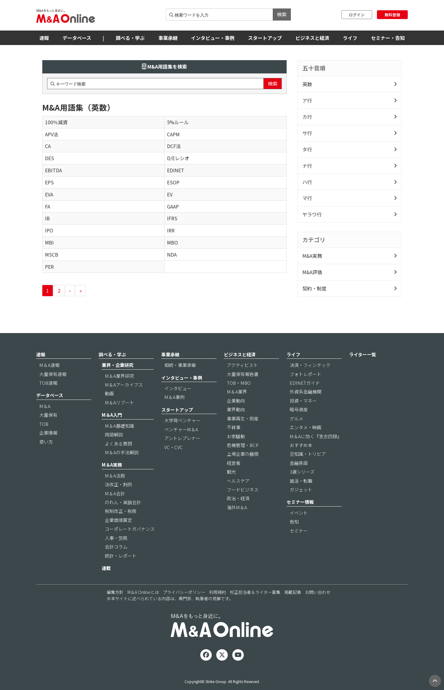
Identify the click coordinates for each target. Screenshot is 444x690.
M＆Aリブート (119, 402)
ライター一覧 (362, 354)
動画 (109, 393)
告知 (294, 521)
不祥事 (233, 427)
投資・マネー (303, 400)
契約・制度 (314, 288)
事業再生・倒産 (243, 418)
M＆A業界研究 (119, 376)
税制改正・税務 (121, 511)
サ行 (307, 133)
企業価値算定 (118, 520)
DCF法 (174, 146)
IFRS (172, 218)
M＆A (44, 406)
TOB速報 (48, 383)
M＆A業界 (237, 391)
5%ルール (178, 122)
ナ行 (307, 165)
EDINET (175, 170)
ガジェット (301, 489)
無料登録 (392, 15)
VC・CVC (173, 447)
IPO (49, 230)
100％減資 (56, 122)
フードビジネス (243, 489)
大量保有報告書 (243, 374)
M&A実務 (312, 255)
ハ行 (307, 182)
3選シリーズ (302, 471)
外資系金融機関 (305, 391)
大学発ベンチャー (182, 420)
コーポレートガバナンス (130, 529)
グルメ (296, 418)
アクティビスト (242, 365)
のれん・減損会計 (123, 502)
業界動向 (236, 409)
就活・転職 (301, 481)
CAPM (173, 134)
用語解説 (114, 434)
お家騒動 (236, 436)
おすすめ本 (301, 445)
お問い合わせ (317, 592)
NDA (172, 254)
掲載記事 (292, 592)
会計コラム (116, 546)
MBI (49, 242)
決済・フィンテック (310, 365)
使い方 (46, 442)
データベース (77, 37)
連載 (106, 568)
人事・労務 (116, 538)
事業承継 (168, 37)
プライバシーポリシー (184, 592)
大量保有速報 (52, 374)
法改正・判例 (118, 484)
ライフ (350, 37)
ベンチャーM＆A (181, 429)
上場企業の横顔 (243, 454)
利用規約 (217, 592)
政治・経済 (238, 498)
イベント (299, 513)
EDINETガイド (305, 383)
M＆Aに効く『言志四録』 (316, 436)
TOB (43, 424)
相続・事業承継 (180, 365)
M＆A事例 (174, 397)
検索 (282, 14)
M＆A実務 (112, 465)
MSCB (51, 254)
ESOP (173, 182)
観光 (231, 471)
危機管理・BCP (243, 445)
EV (169, 194)
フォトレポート (305, 374)
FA (47, 206)
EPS (49, 182)
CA (48, 146)
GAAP (173, 206)
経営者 (233, 463)
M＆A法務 (115, 475)
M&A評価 (312, 272)
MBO (172, 242)
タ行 (307, 149)
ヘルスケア (238, 481)
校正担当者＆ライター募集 (255, 592)
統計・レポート (121, 555)
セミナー (299, 530)
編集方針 (115, 592)
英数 (307, 84)
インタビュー (177, 388)
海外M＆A (237, 507)
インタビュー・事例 (212, 37)
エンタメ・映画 (305, 427)
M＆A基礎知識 (119, 426)
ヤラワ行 (312, 214)
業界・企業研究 (118, 365)
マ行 (307, 198)
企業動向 (236, 400)
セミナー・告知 (388, 37)
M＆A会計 (115, 493)
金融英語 (299, 463)
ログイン (357, 15)
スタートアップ (265, 37)
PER (49, 266)
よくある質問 (118, 443)
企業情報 (48, 432)
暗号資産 (299, 409)
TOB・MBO (239, 383)
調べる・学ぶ (130, 37)
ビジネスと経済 (312, 37)
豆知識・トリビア (308, 454)
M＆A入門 (112, 415)
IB (47, 218)
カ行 (307, 116)
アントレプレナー (182, 438)
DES (49, 158)
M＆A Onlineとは (143, 592)
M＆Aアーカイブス (124, 384)
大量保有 (48, 415)
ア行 (307, 100)
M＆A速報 (49, 365)
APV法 (51, 134)
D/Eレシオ (178, 158)
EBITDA (53, 170)
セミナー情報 (300, 502)
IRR (171, 230)
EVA (49, 194)
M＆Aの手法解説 (122, 452)
